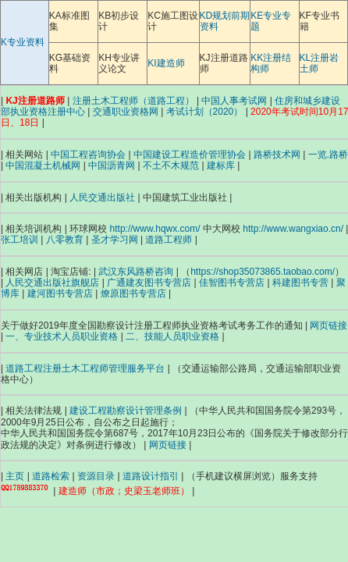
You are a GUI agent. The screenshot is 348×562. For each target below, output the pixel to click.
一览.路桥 (328, 154)
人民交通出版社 (102, 197)
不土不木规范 (171, 165)
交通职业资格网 (125, 111)
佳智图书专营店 (232, 282)
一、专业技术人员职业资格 (61, 336)
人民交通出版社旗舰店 (52, 282)
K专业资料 (22, 42)
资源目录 (96, 476)
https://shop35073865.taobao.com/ (262, 271)
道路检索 (50, 476)
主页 (14, 476)
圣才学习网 (114, 239)
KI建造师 (165, 63)
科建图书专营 (300, 282)
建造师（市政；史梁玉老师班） (124, 491)
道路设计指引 (151, 476)
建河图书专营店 (60, 293)
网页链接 (328, 325)
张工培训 (19, 239)
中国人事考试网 (234, 100)
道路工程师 (168, 239)
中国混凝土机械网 (42, 165)
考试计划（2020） (204, 111)
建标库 (221, 165)
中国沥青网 (111, 165)
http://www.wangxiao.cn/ (293, 228)
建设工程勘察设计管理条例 (125, 410)
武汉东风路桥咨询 (135, 271)
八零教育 (64, 239)
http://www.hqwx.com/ (155, 228)
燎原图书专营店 (133, 293)
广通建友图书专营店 (149, 282)
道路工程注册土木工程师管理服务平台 (85, 368)
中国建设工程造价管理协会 (189, 154)
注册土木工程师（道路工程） (133, 100)
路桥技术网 (277, 154)
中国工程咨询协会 (88, 154)
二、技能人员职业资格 (172, 336)
